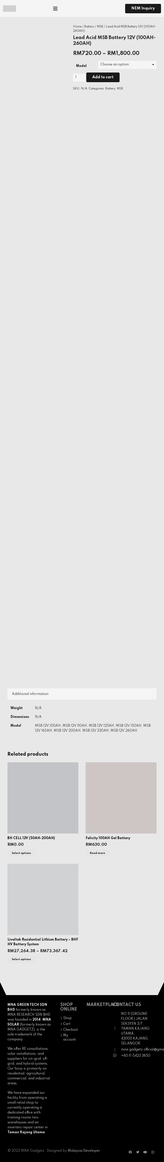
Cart (66, 1024)
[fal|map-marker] (117, 1028)
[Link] (9, 8)
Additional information (30, 694)
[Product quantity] (79, 77)
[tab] (30, 694)
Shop (67, 1018)
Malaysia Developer (84, 1151)
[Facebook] (130, 1152)
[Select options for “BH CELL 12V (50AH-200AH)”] (21, 853)
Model (81, 66)
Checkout (70, 1030)
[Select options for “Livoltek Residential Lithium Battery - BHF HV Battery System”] (21, 959)
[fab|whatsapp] (117, 1055)
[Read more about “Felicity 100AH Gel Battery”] (97, 853)
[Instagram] (153, 1152)
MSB (100, 26)
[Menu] (71, 8)
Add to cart (102, 77)
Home (77, 26)
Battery (89, 26)
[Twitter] (138, 1152)
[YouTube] (145, 1152)
